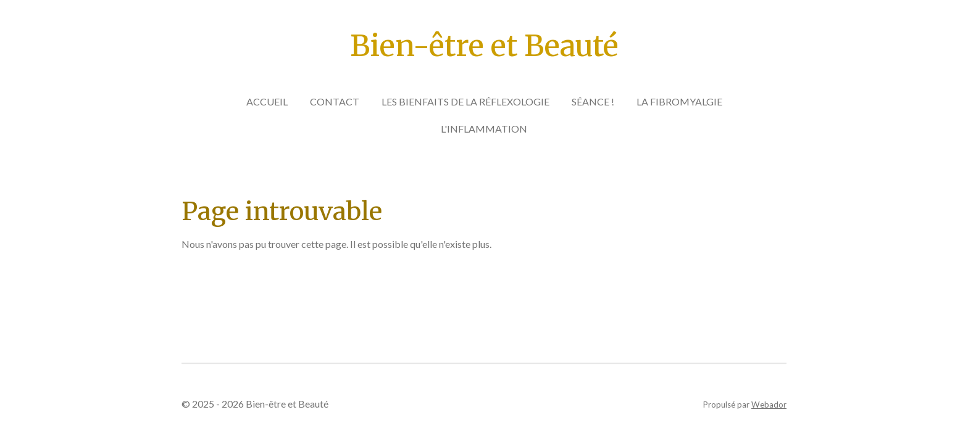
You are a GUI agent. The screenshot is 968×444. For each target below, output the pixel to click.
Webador (768, 404)
